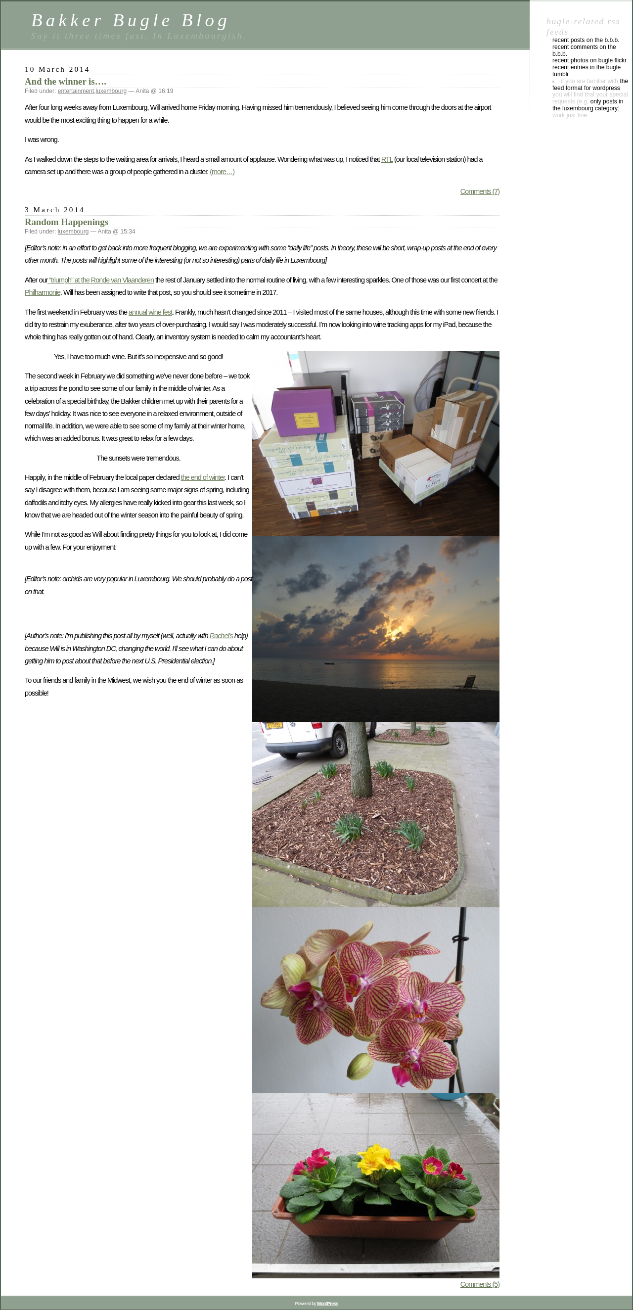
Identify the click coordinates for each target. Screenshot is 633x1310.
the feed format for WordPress (590, 85)
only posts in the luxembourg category (587, 105)
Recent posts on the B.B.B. (585, 40)
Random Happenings (66, 222)
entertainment (76, 91)
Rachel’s (221, 636)
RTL (387, 159)
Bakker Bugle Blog (130, 20)
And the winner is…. (65, 81)
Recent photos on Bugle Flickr (589, 60)
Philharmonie (42, 292)
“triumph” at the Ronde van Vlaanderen (100, 280)
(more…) (222, 172)
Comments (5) (479, 1284)
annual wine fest (150, 312)
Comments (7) (479, 191)
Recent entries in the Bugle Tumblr (586, 71)
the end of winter (203, 477)
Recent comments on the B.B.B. (584, 50)
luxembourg (111, 91)
